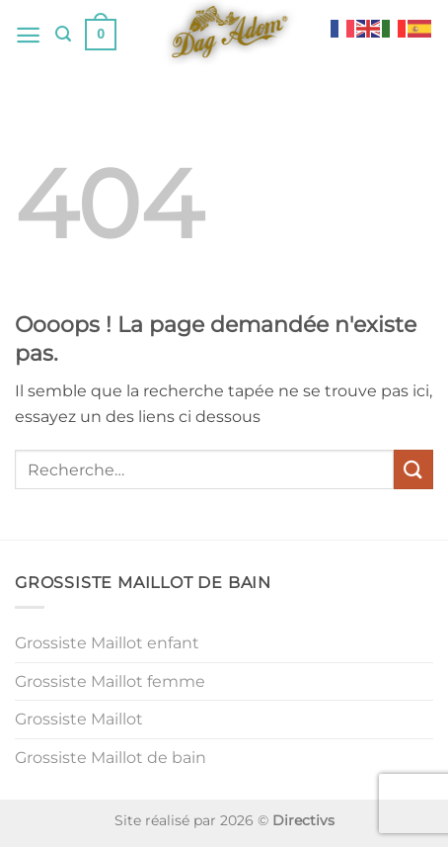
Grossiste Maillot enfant (107, 643)
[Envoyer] (413, 469)
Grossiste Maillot (79, 719)
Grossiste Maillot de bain (110, 757)
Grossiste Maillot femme (110, 681)
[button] (28, 35)
